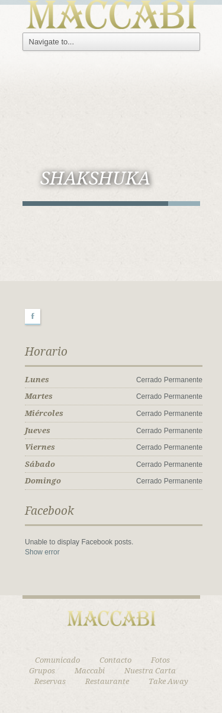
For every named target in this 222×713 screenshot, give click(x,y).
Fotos (160, 660)
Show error (42, 552)
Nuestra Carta (150, 670)
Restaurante (107, 681)
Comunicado (57, 660)
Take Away (168, 681)
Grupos (42, 670)
